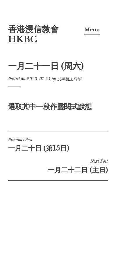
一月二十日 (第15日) (58, 144)
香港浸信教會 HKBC (33, 34)
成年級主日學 (69, 79)
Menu (92, 29)
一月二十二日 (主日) (58, 166)
